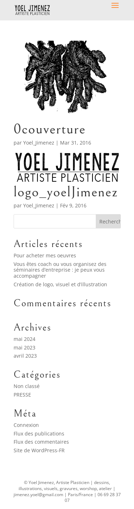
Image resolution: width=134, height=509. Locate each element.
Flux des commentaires (41, 441)
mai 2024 (24, 339)
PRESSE (22, 394)
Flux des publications (39, 433)
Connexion (26, 425)
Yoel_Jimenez (38, 142)
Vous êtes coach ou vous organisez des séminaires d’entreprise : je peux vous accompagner (60, 270)
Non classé (27, 386)
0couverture (50, 129)
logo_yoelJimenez (66, 191)
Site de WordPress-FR (39, 450)
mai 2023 (24, 347)
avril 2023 (25, 355)
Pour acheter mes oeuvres (45, 255)
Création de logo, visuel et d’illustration (60, 284)
